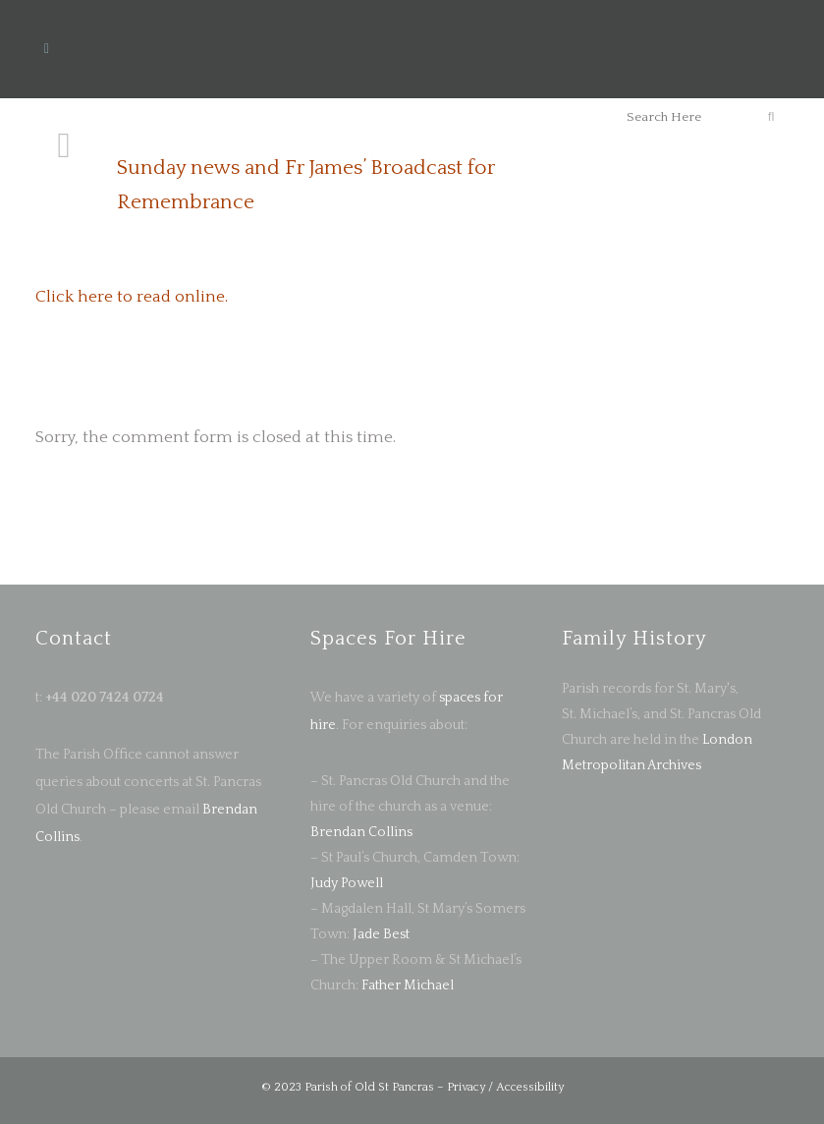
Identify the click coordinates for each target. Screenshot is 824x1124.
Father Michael (407, 985)
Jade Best (381, 934)
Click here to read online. (131, 297)
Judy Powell (346, 883)
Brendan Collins (361, 832)
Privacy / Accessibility (505, 1087)
